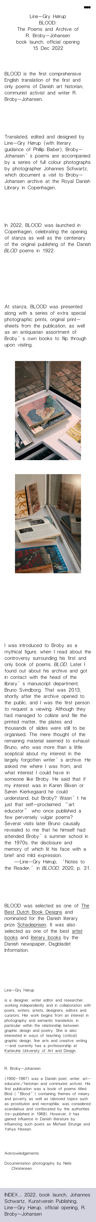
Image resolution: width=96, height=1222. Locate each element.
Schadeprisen (32, 924)
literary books (46, 937)
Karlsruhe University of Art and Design (40, 1051)
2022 (30, 1195)
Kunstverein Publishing (53, 1201)
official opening (62, 1207)
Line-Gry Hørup (23, 1207)
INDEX (13, 1195)
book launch (54, 1195)
